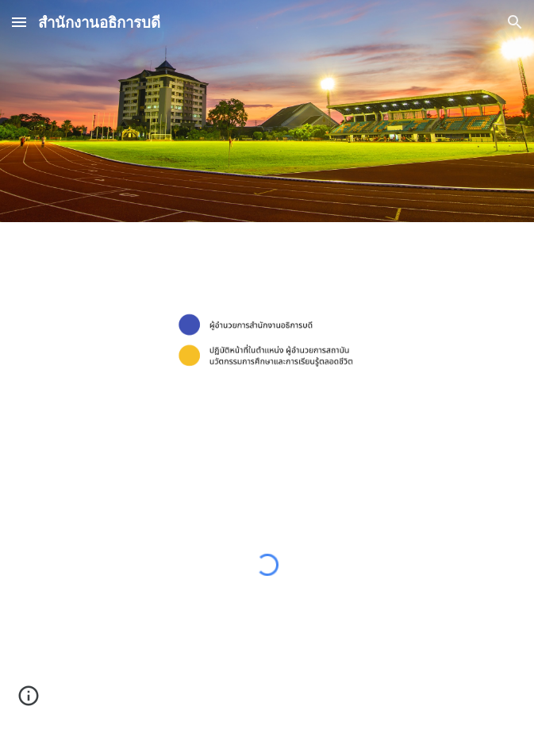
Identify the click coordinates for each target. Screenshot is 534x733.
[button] (19, 22)
